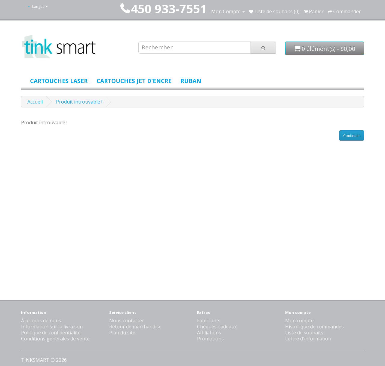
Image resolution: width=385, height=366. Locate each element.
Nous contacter (126, 320)
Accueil (35, 101)
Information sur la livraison (52, 326)
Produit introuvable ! (79, 101)
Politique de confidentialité (51, 332)
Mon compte (299, 320)
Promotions (210, 338)
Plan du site (122, 332)
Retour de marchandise (135, 326)
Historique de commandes (314, 326)
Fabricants (208, 320)
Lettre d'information (308, 338)
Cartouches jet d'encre (134, 81)
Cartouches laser (59, 81)
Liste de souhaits (304, 332)
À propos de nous (41, 320)
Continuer (351, 135)
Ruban (190, 81)
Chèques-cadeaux (217, 326)
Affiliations (209, 332)
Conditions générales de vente (55, 338)
